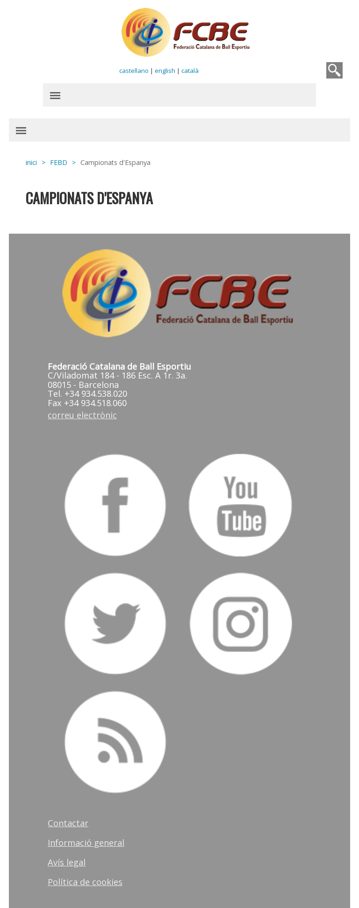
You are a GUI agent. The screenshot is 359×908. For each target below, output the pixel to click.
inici (31, 162)
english (165, 70)
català (190, 70)
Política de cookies (85, 881)
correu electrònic (82, 415)
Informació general (86, 842)
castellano (134, 70)
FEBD (58, 162)
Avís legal (67, 862)
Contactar (68, 823)
